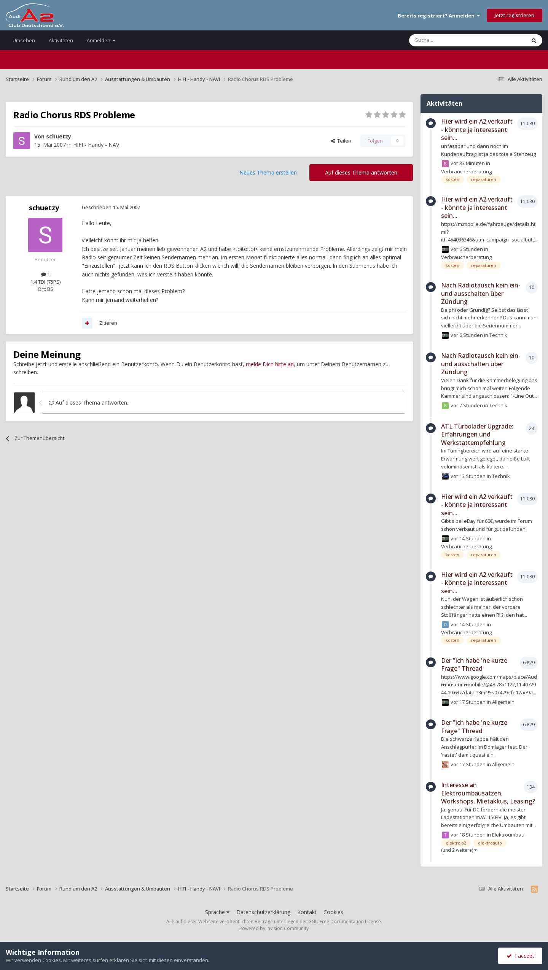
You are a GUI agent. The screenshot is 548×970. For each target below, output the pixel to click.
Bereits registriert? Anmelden (439, 15)
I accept (520, 955)
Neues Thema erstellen (268, 172)
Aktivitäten (61, 40)
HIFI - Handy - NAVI (97, 144)
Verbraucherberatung (466, 171)
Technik (498, 335)
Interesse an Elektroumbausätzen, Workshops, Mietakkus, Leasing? (488, 793)
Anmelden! (101, 40)
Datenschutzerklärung (263, 912)
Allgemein (503, 702)
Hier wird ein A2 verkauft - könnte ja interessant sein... (477, 129)
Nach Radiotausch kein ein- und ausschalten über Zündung (481, 293)
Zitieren (108, 322)
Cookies (333, 912)
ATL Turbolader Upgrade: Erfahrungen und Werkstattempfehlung (477, 434)
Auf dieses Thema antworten (361, 172)
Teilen (341, 140)
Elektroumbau (508, 834)
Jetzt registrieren (514, 15)
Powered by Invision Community (274, 928)
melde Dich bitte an (270, 364)
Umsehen (24, 40)
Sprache (217, 912)
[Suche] (444, 40)
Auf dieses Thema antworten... (90, 402)
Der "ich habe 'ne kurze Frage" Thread (474, 664)
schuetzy (58, 136)
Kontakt (307, 912)
